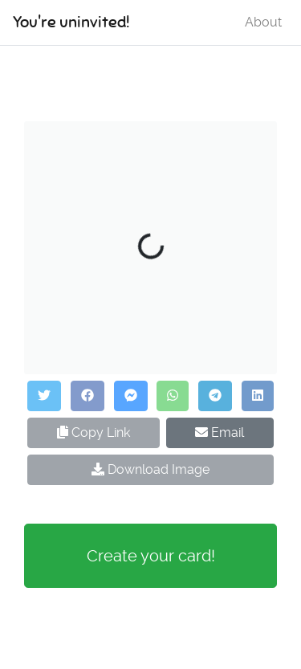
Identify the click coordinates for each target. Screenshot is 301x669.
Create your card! (151, 555)
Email (219, 432)
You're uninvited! (71, 22)
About (263, 22)
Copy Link (93, 432)
